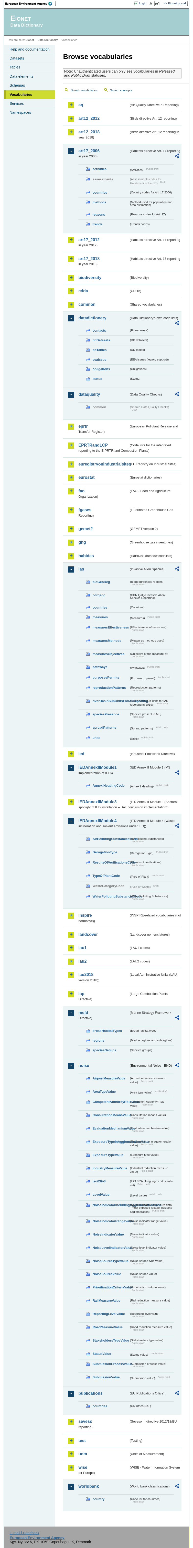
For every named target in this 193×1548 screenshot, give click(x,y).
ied (81, 754)
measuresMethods (106, 641)
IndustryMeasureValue (109, 1168)
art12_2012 (89, 118)
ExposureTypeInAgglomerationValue (110, 1142)
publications (90, 1393)
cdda (83, 291)
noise (83, 1065)
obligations (101, 369)
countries (99, 192)
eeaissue (99, 360)
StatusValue (101, 1354)
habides (86, 556)
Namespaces (20, 112)
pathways (99, 667)
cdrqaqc (98, 595)
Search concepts (121, 90)
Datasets (16, 58)
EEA (30, 3)
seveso (85, 1421)
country (98, 1499)
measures (100, 617)
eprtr (83, 426)
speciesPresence (105, 714)
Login (142, 3)
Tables (14, 67)
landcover (88, 934)
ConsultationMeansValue (110, 1115)
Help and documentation (29, 49)
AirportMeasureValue (108, 1078)
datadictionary (92, 318)
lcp (81, 994)
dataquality (89, 394)
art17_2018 (89, 259)
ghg (82, 542)
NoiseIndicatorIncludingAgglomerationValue (110, 1205)
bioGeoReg (101, 582)
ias (81, 569)
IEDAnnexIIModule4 (97, 821)
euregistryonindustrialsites (103, 464)
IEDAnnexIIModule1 (97, 767)
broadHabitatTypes (107, 1031)
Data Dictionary (48, 39)
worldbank (88, 1486)
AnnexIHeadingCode (108, 785)
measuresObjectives (108, 654)
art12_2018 (89, 132)
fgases (84, 510)
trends (97, 224)
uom (82, 1454)
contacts (99, 330)
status (97, 379)
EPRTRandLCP (93, 445)
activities (99, 169)
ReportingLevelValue (108, 1314)
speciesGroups (104, 1050)
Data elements (21, 76)
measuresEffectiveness (110, 627)
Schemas (17, 85)
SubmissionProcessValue (110, 1364)
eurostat (86, 477)
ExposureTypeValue (107, 1155)
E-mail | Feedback (24, 1533)
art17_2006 (89, 151)
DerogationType (104, 852)
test (81, 1440)
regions (98, 1040)
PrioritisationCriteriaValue (110, 1287)
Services (16, 103)
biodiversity (89, 277)
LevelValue (100, 1194)
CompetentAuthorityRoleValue (110, 1102)
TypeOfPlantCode (106, 876)
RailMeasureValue (106, 1300)
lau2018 (85, 974)
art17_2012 (89, 240)
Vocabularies (20, 94)
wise (82, 1467)
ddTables (99, 350)
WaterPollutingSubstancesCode (110, 896)
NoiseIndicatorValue (108, 1234)
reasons (98, 214)
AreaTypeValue (104, 1091)
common (86, 304)
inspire (85, 915)
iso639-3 (98, 1181)
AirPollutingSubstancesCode (110, 839)
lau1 (82, 948)
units (96, 738)
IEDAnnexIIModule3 (97, 802)
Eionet (30, 39)
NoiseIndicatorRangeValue (110, 1221)
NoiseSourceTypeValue (110, 1261)
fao (81, 491)
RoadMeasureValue (107, 1327)
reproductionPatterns (109, 688)
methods (99, 202)
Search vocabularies (84, 90)
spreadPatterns (104, 727)
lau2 (82, 961)
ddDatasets (101, 340)
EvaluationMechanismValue (110, 1128)
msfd (83, 1012)
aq (80, 105)
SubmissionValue (106, 1377)
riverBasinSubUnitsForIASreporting (110, 701)
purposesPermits (105, 677)
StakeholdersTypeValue (110, 1340)
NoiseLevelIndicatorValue (110, 1248)
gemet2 (85, 529)
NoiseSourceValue (106, 1274)
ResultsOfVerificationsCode (110, 862)
